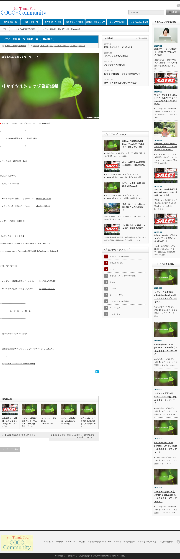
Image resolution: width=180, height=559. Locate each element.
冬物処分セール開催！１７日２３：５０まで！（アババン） (9, 422)
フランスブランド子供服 (119, 301)
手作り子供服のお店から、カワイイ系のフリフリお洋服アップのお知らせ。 (165, 147)
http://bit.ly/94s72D (47, 289)
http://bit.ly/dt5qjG (43, 206)
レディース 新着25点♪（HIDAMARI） (48, 421)
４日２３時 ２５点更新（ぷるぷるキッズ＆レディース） (87, 422)
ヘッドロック (115, 308)
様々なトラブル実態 (148, 542)
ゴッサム (113, 288)
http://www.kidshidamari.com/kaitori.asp (18, 364)
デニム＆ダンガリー (117, 263)
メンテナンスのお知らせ (114, 65)
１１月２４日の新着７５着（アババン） (20, 435)
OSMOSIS (44, 46)
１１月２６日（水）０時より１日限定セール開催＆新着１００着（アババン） (72, 436)
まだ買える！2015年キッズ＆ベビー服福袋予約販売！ (133, 226)
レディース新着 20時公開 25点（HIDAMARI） (134, 184)
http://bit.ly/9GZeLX (47, 281)
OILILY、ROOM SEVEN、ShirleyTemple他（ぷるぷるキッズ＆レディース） (133, 144)
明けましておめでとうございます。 (119, 47)
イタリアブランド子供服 (119, 256)
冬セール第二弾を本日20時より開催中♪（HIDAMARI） (134, 163)
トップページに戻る (10, 449)
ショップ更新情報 (117, 22)
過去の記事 (142, 38)
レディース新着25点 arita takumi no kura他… (68, 421)
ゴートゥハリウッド (117, 295)
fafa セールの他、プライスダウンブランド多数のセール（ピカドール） (165, 238)
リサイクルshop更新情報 (138, 23)
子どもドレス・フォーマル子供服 (123, 276)
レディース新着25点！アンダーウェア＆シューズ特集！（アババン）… (29, 423)
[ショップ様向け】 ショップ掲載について (122, 74)
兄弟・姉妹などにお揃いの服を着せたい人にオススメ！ (133, 207)
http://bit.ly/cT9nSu (43, 198)
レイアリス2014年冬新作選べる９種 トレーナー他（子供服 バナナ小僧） (165, 192)
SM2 (51, 46)
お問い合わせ (167, 542)
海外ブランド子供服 (74, 22)
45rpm (36, 46)
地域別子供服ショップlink (95, 23)
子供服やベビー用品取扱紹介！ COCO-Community (87, 556)
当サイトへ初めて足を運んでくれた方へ (121, 83)
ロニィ (112, 269)
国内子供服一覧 (10, 22)
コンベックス (115, 314)
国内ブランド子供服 (53, 22)
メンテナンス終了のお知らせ (116, 56)
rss (178, 5)
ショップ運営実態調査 (125, 542)
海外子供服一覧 (31, 22)
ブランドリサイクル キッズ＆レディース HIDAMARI (24, 123)
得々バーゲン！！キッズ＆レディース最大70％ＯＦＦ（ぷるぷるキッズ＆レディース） (165, 99)
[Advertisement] (89, 27)
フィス (112, 282)
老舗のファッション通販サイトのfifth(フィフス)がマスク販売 (165, 52)
